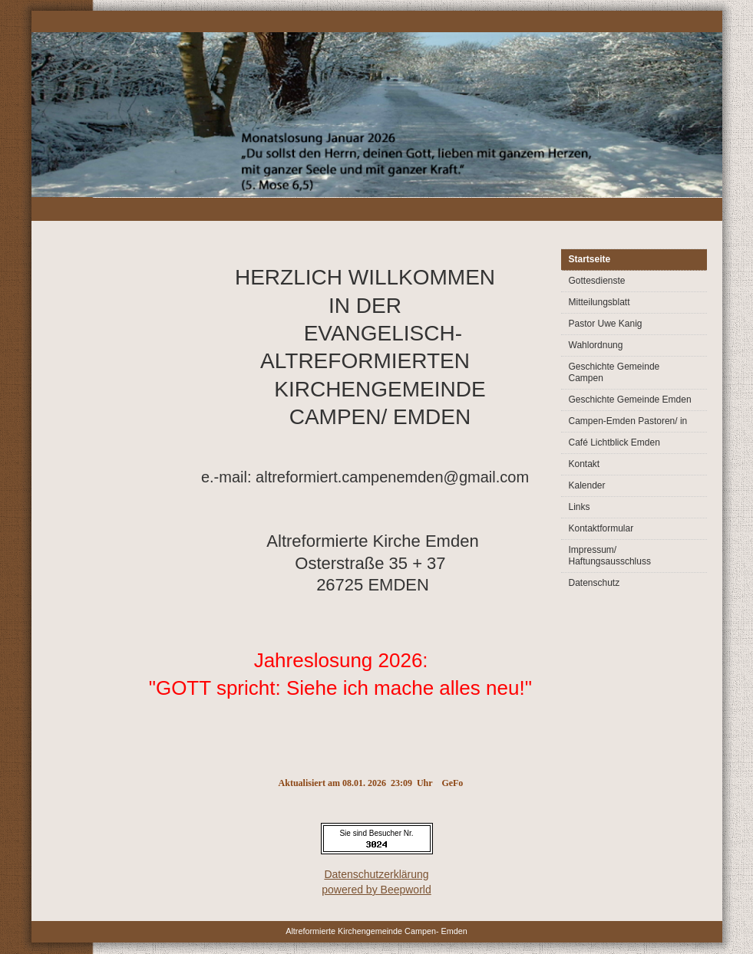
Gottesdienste (597, 280)
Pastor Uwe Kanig (605, 323)
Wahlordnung (596, 345)
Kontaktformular (601, 528)
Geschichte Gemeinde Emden (630, 399)
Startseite (590, 259)
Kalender (587, 485)
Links (579, 507)
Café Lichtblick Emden (614, 442)
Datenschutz (594, 582)
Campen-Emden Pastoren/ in (628, 421)
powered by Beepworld (376, 889)
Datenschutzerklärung (376, 874)
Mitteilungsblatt (599, 302)
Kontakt (584, 464)
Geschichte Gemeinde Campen (614, 372)
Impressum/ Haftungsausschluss (610, 555)
